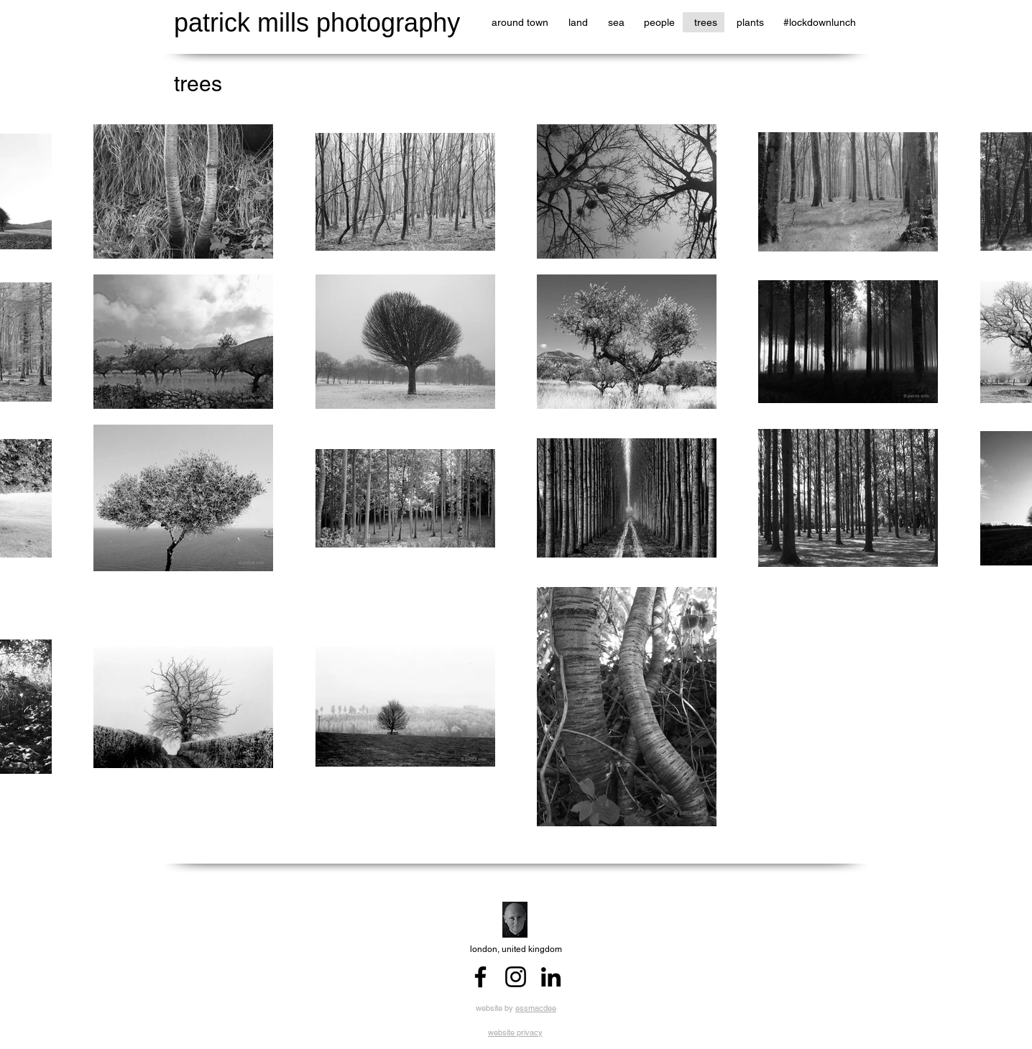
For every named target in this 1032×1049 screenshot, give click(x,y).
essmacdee (535, 1008)
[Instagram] (516, 977)
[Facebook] (480, 977)
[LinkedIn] (551, 977)
